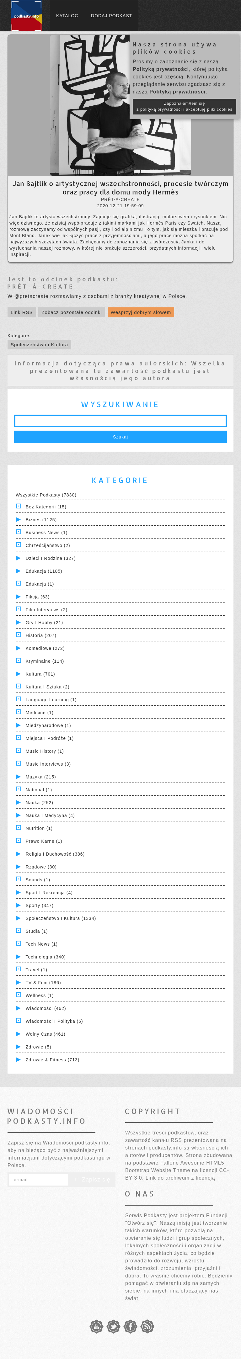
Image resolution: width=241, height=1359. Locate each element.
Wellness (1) (40, 995)
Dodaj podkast (111, 15)
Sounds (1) (38, 879)
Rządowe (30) (41, 866)
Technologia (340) (46, 956)
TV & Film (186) (43, 982)
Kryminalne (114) (45, 661)
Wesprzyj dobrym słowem (141, 312)
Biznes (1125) (41, 519)
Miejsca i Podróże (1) (50, 738)
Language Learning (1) (51, 699)
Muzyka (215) (41, 776)
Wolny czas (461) (46, 1034)
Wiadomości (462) (46, 1008)
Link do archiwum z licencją (180, 1178)
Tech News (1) (42, 944)
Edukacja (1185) (44, 571)
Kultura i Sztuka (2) (48, 686)
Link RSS (22, 312)
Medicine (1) (40, 712)
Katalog (67, 15)
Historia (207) (41, 635)
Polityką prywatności (161, 69)
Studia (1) (37, 931)
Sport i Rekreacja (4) (49, 892)
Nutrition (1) (39, 828)
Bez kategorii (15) (46, 506)
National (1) (39, 789)
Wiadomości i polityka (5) (54, 1021)
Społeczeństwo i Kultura (39, 344)
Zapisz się (91, 1179)
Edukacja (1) (40, 584)
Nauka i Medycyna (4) (50, 815)
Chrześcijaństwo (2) (48, 545)
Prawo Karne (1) (44, 841)
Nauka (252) (39, 802)
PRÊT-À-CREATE (40, 286)
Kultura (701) (40, 674)
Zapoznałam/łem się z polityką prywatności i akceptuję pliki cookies (185, 106)
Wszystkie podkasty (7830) (46, 494)
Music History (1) (45, 751)
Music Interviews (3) (48, 764)
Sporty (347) (40, 905)
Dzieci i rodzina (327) (51, 558)
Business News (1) (47, 532)
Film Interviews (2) (46, 609)
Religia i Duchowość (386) (55, 854)
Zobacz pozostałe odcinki (71, 312)
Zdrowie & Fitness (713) (53, 1059)
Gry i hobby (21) (44, 622)
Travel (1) (36, 969)
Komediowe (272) (45, 648)
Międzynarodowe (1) (48, 725)
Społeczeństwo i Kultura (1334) (61, 918)
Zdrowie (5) (38, 1046)
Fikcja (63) (38, 596)
